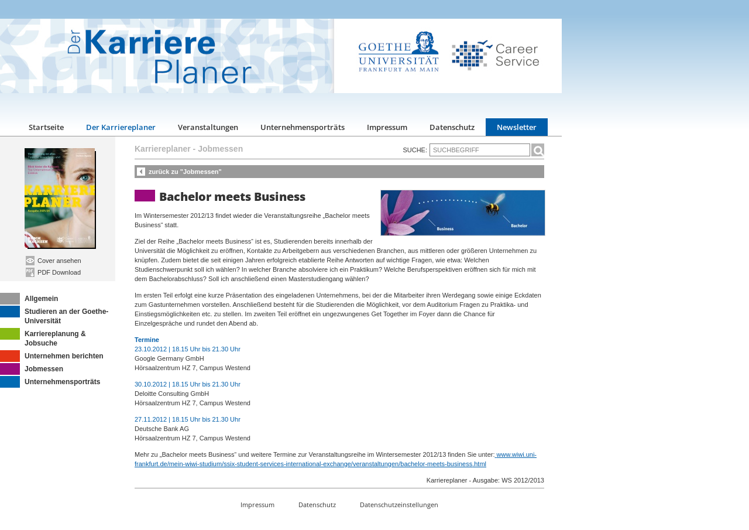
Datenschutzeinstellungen (399, 504)
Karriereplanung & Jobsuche (43, 337)
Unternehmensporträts (302, 127)
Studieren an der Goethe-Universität (54, 315)
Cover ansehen (53, 260)
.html (479, 463)
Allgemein (29, 299)
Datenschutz (452, 127)
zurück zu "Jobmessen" (185, 171)
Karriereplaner (163, 148)
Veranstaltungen (208, 127)
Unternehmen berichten (52, 356)
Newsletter (517, 127)
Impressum (387, 127)
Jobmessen (31, 369)
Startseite (46, 127)
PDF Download (53, 272)
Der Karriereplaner (121, 127)
